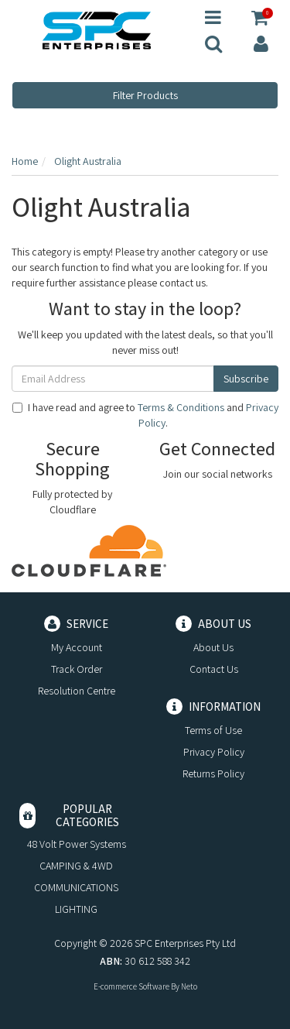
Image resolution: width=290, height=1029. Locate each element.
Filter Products (145, 95)
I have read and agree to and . (145, 415)
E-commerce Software (131, 986)
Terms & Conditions (181, 407)
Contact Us (213, 669)
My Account (76, 647)
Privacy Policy (213, 752)
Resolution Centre (76, 691)
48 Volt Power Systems (76, 844)
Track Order (76, 669)
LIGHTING (76, 909)
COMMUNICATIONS (76, 887)
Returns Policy (213, 773)
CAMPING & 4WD (76, 866)
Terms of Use (213, 730)
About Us (213, 647)
